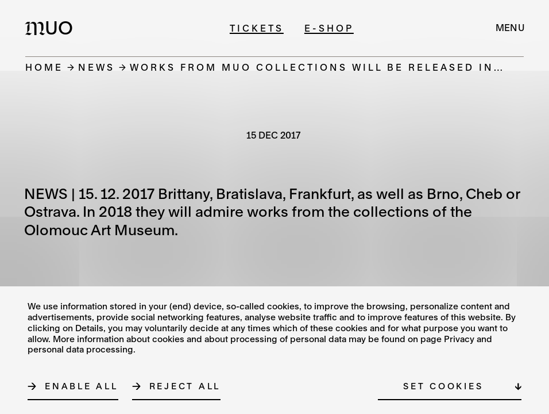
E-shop (329, 27)
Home (44, 67)
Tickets (257, 27)
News (96, 67)
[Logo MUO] (52, 27)
